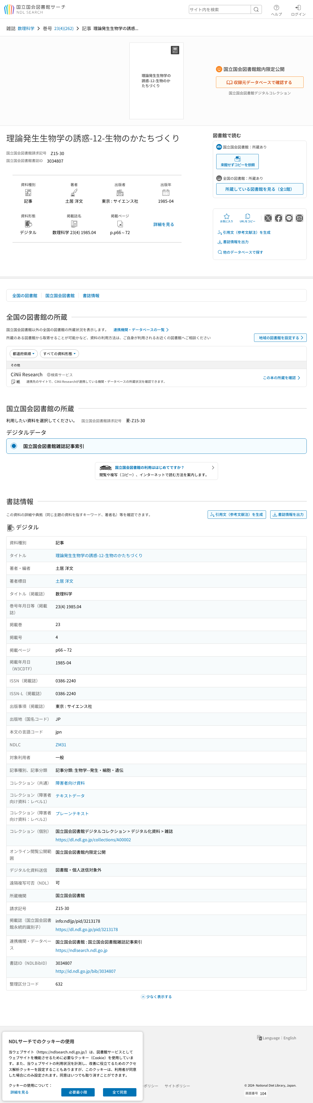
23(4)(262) (64, 28)
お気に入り (226, 218)
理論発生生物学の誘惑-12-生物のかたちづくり (99, 555)
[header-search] (225, 9)
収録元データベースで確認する (259, 82)
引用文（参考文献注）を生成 (243, 232)
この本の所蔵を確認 (282, 378)
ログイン (298, 9)
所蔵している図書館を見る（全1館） (259, 189)
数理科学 (26, 28)
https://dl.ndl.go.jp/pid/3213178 (87, 929)
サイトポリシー (177, 1085)
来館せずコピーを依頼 (238, 161)
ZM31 (61, 744)
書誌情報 (91, 295)
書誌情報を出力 (233, 242)
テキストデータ (70, 795)
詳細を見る (163, 224)
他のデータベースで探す (240, 252)
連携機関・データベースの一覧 (142, 330)
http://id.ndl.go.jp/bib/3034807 (86, 971)
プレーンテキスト (72, 813)
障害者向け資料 (70, 783)
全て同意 (119, 1092)
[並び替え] (24, 353)
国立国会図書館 (60, 295)
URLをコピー (247, 218)
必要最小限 (78, 1092)
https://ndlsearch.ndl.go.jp (81, 950)
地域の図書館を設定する (282, 338)
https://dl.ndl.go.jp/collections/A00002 (93, 839)
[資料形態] (59, 353)
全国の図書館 (24, 295)
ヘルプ (276, 9)
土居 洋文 (64, 581)
